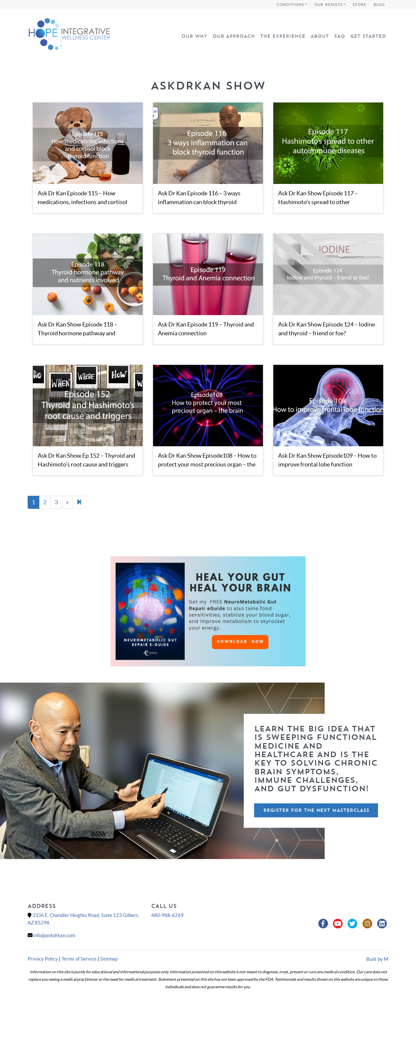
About (319, 36)
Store (359, 4)
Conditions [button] (290, 4)
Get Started (368, 36)
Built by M (377, 959)
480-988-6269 (167, 915)
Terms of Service (79, 959)
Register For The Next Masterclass (316, 810)
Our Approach (234, 36)
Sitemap (109, 959)
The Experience (282, 36)
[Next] (79, 502)
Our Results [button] (328, 4)
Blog (379, 4)
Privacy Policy (43, 959)
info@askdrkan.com (54, 935)
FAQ (339, 36)
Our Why (194, 36)
